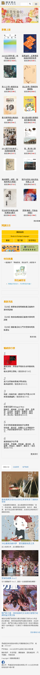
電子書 (20, 240)
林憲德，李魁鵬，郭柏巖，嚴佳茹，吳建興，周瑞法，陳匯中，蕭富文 (19, 445)
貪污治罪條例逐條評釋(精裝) (15, 381)
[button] (4, 16)
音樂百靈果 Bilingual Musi (14, 407)
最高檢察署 (8, 384)
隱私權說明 (31, 652)
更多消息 (33, 337)
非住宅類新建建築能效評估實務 (16, 425)
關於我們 (5, 652)
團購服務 (20, 232)
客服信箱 (11, 655)
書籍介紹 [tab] (6, 467)
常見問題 (13, 652)
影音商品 (32, 240)
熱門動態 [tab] (25, 467)
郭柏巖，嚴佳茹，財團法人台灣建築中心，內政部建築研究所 (19, 429)
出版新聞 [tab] (16, 467)
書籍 (7, 240)
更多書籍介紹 (35, 632)
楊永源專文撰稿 (10, 371)
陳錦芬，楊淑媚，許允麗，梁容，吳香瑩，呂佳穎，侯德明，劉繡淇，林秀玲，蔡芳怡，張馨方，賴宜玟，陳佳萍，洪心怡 (19, 412)
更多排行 (34, 454)
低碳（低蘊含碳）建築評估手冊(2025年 (19, 394)
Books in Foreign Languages (20, 236)
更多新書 (37, 221)
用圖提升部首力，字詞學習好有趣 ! (19, 284)
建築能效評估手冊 (11, 442)
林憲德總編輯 (9, 397)
